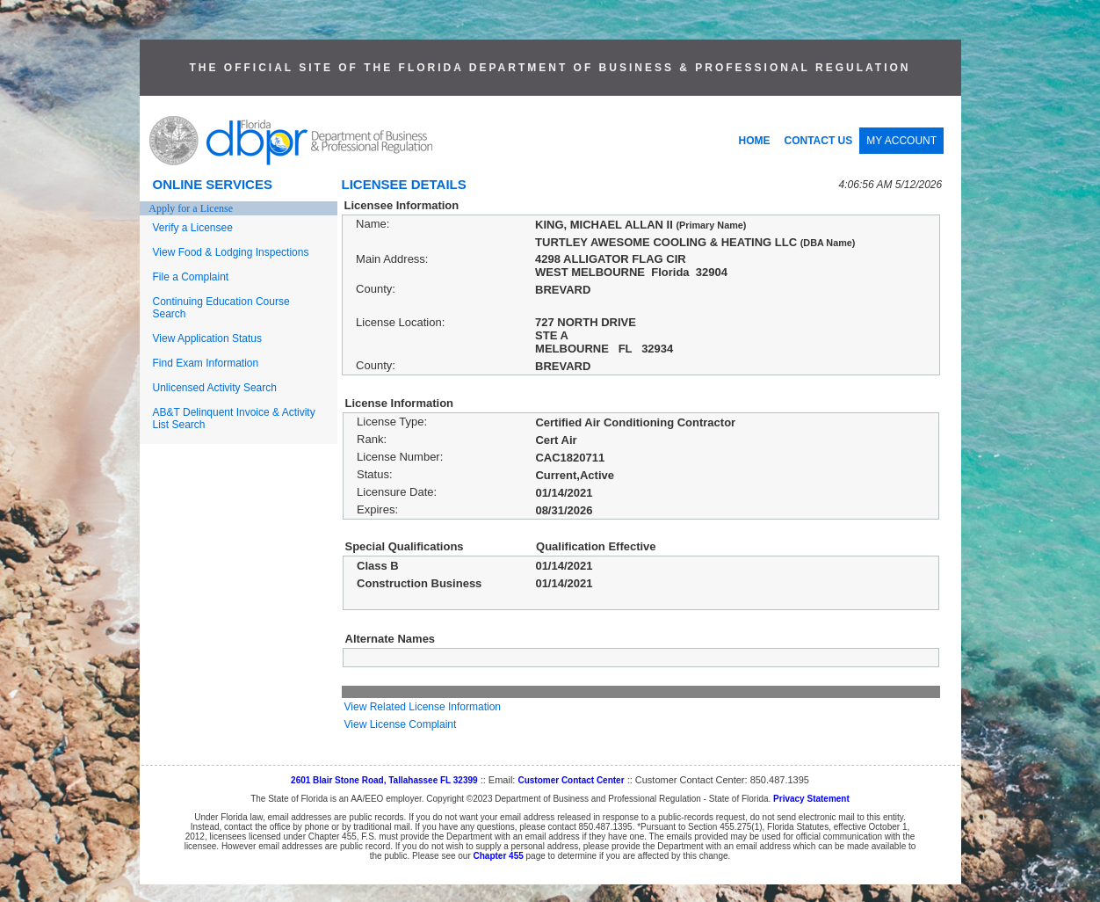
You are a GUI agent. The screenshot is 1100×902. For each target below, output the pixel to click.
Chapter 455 (499, 856)
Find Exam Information (206, 363)
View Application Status (208, 338)
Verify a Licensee (193, 228)
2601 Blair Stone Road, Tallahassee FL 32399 (384, 780)
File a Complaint (191, 277)
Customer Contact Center (570, 780)
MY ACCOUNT (901, 141)
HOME (755, 141)
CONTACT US (819, 141)
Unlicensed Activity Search (215, 388)
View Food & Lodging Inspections (231, 252)
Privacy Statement (811, 799)
